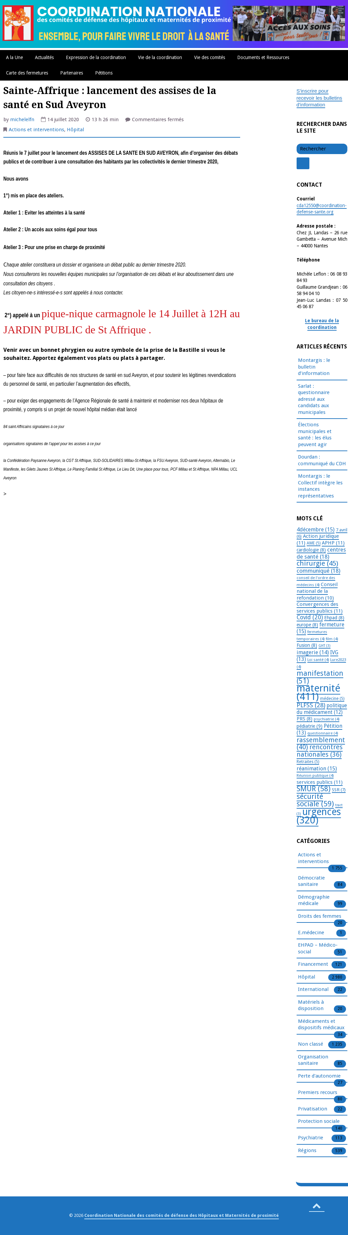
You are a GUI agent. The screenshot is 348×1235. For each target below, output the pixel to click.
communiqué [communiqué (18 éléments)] (318, 570)
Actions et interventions (36, 130)
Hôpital (75, 130)
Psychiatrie (310, 1138)
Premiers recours (317, 1092)
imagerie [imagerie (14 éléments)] (313, 652)
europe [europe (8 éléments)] (307, 624)
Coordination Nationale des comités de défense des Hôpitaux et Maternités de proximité (181, 1215)
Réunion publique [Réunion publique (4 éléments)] (315, 775)
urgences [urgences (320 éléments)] (319, 816)
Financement (313, 964)
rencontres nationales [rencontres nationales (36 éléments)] (320, 750)
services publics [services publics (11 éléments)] (320, 782)
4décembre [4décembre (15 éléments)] (316, 529)
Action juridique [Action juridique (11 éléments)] (318, 539)
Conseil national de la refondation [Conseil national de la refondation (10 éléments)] (317, 591)
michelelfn (22, 119)
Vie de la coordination (160, 57)
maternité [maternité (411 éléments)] (318, 692)
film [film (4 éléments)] (332, 638)
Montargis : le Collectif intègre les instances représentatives (320, 486)
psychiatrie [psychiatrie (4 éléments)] (326, 719)
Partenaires (71, 73)
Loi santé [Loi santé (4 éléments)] (318, 659)
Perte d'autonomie (319, 1076)
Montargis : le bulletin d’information (314, 366)
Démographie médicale (314, 900)
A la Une (14, 57)
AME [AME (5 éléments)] (313, 543)
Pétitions (104, 73)
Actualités (44, 57)
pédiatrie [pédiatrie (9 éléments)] (309, 726)
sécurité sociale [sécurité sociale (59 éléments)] (315, 800)
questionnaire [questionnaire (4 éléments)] (322, 733)
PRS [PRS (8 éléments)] (304, 718)
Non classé (310, 1044)
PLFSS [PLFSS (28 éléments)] (311, 705)
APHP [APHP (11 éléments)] (333, 543)
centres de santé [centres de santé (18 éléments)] (321, 553)
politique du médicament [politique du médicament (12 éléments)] (322, 709)
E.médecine (311, 933)
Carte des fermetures (27, 73)
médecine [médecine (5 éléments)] (332, 698)
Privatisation (312, 1109)
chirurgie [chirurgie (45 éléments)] (317, 563)
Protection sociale (319, 1121)
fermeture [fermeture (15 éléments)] (320, 628)
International (313, 989)
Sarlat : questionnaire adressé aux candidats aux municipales (314, 399)
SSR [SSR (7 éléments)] (339, 789)
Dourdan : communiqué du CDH (322, 460)
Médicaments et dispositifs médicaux (321, 1025)
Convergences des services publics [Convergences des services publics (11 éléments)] (320, 607)
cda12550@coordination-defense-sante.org (322, 209)
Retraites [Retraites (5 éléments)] (308, 761)
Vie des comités (209, 57)
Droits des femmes (319, 916)
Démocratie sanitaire (311, 881)
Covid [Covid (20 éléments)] (310, 617)
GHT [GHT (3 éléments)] (324, 646)
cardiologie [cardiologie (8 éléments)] (311, 550)
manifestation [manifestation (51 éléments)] (320, 677)
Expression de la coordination (96, 57)
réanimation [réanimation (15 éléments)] (317, 768)
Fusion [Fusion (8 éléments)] (307, 645)
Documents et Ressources (263, 57)
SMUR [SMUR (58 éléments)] (314, 789)
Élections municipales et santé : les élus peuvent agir (315, 434)
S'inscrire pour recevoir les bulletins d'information (319, 97)
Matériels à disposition (311, 1005)
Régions (307, 1150)
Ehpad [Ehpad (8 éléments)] (334, 617)
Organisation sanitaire (313, 1060)
